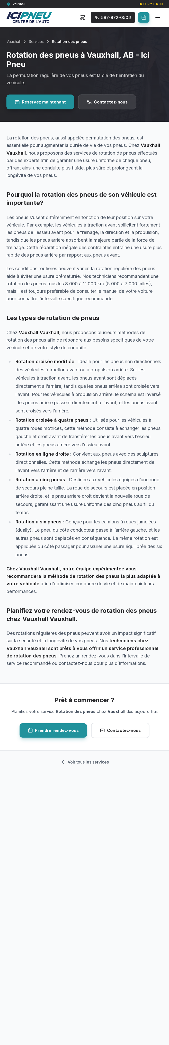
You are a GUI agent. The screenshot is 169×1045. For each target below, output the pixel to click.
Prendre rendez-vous (53, 730)
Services (36, 41)
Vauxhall (13, 41)
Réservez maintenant (40, 102)
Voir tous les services (84, 762)
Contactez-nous (107, 102)
